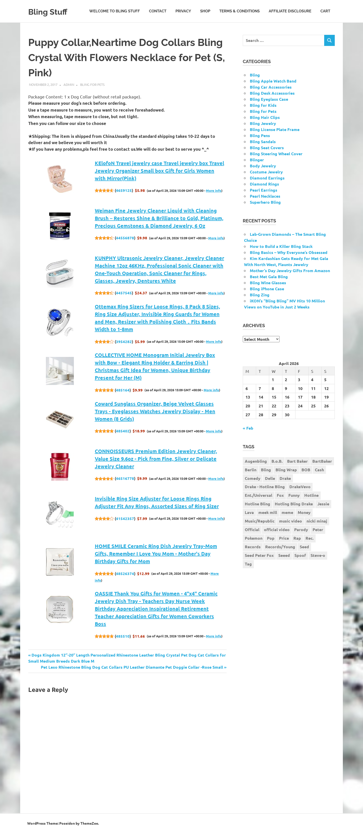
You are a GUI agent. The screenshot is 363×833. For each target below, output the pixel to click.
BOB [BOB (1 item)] (305, 469)
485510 (123, 636)
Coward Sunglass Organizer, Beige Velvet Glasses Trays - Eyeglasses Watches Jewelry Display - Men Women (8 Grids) (155, 411)
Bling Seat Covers (267, 147)
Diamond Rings (264, 184)
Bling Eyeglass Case (269, 99)
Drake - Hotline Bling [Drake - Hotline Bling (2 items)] (265, 486)
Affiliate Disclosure (290, 11)
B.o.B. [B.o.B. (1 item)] (277, 461)
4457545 (124, 292)
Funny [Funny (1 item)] (294, 495)
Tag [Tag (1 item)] (248, 563)
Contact (157, 11)
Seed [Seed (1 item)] (304, 546)
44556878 (125, 237)
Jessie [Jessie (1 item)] (323, 503)
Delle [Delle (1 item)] (270, 478)
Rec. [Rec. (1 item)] (310, 538)
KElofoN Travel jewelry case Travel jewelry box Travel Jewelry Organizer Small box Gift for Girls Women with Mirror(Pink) (159, 170)
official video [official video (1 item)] (277, 529)
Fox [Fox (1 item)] (280, 495)
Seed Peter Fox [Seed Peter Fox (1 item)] (259, 555)
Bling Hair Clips (265, 117)
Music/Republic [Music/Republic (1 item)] (260, 521)
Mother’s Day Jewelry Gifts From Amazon (290, 270)
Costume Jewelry (266, 171)
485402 (123, 430)
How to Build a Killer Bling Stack (281, 246)
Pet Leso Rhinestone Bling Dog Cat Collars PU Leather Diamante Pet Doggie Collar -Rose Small (132, 667)
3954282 (124, 341)
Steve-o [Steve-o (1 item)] (318, 555)
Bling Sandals (263, 141)
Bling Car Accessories (271, 87)
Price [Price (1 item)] (284, 538)
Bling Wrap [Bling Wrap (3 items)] (286, 469)
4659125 (124, 190)
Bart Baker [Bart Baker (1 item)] (297, 461)
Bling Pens (260, 135)
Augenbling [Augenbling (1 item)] (256, 461)
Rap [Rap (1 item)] (297, 538)
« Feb (248, 428)
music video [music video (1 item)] (290, 521)
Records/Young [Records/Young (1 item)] (280, 546)
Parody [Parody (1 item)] (301, 529)
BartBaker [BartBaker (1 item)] (322, 461)
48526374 (125, 573)
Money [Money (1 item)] (304, 512)
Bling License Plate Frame (274, 129)
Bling (255, 74)
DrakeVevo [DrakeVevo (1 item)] (300, 486)
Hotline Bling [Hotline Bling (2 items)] (257, 503)
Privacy (183, 11)
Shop (205, 11)
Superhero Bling (265, 202)
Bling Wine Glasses (268, 282)
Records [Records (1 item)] (253, 546)
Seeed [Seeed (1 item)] (284, 555)
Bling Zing (259, 294)
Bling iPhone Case (267, 288)
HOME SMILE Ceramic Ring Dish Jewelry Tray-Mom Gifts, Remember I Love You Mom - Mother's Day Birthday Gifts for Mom (156, 553)
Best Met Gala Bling (269, 276)
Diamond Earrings (267, 177)
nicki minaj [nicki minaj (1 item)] (317, 521)
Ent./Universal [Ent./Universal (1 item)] (258, 495)
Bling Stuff (52, 11)
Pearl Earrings (263, 190)
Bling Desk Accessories (272, 93)
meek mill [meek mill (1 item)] (267, 512)
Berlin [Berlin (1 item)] (250, 469)
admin (69, 84)
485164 (123, 390)
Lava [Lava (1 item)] (249, 512)
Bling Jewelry (263, 123)
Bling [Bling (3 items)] (266, 469)
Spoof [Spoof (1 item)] (300, 555)
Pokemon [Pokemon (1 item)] (253, 538)
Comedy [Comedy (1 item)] (252, 478)
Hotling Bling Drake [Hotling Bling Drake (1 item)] (294, 503)
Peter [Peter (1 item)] (318, 529)
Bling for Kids (263, 105)
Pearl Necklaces (265, 196)
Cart (325, 11)
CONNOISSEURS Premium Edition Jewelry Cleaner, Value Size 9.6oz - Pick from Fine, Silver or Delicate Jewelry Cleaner (156, 459)
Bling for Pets (92, 84)
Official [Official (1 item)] (252, 529)
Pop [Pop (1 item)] (271, 538)
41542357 (125, 518)
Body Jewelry (263, 165)
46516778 (125, 478)
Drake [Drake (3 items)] (285, 478)
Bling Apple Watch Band (273, 81)
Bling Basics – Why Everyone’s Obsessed (288, 252)
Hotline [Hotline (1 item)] (311, 495)
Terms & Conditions (239, 11)
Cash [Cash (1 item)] (319, 469)
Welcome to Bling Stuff (114, 11)
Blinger (257, 159)
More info (213, 190)
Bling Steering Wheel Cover (276, 153)
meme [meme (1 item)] (287, 512)
